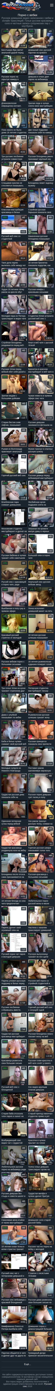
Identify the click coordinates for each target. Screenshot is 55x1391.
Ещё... (27, 1364)
